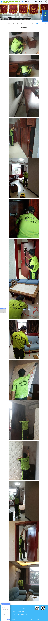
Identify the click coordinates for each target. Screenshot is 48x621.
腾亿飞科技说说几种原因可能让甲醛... (22, 614)
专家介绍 (29, 1)
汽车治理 (42, 23)
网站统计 (38, 619)
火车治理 (13, 23)
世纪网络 (35, 619)
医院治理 (9, 23)
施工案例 (35, 1)
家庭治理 (32, 23)
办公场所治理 (37, 23)
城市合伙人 (32, 1)
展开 (41, 17)
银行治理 (28, 23)
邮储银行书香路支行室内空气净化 (22, 608)
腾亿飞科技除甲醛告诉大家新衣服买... (22, 611)
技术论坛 (39, 1)
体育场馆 (46, 23)
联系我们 (42, 1)
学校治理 (18, 23)
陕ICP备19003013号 (28, 619)
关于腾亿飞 (25, 1)
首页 (22, 1)
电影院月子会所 (23, 23)
